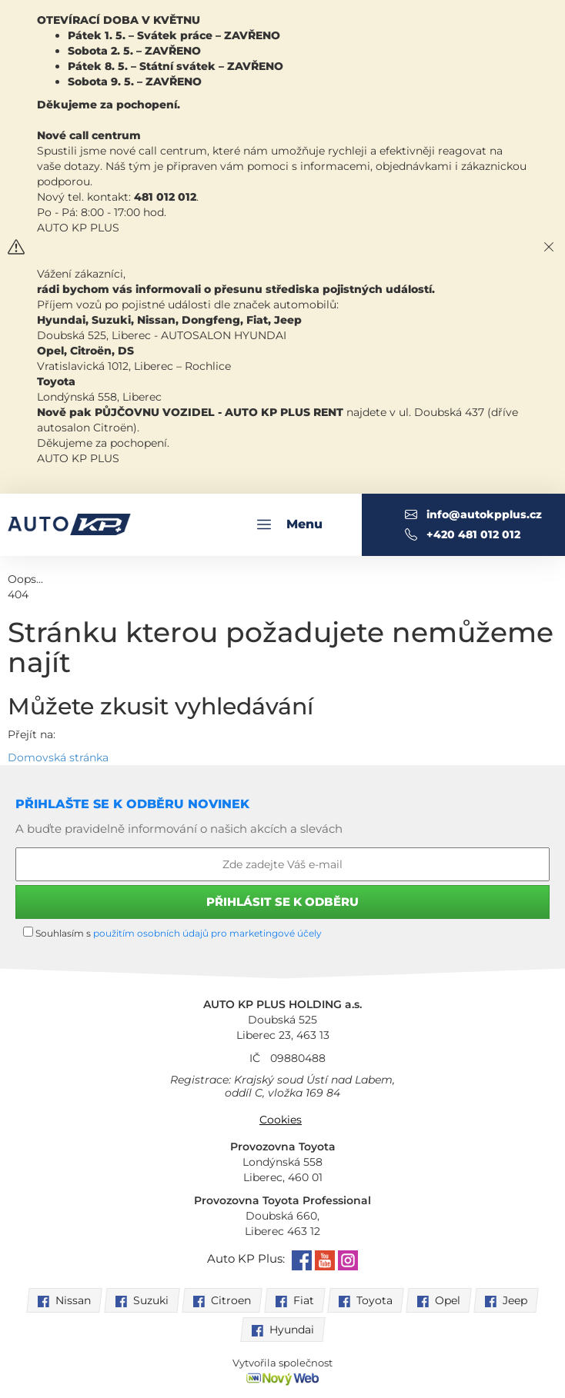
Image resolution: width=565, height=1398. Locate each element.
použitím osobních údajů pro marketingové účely (207, 933)
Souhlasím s (172, 933)
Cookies (280, 1120)
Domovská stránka (58, 757)
